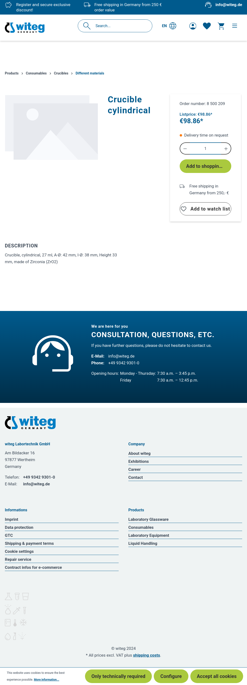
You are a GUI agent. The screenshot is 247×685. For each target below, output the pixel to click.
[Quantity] (205, 148)
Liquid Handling (142, 543)
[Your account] (193, 26)
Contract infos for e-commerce (33, 567)
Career (134, 469)
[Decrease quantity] (185, 148)
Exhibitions (138, 461)
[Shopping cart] (221, 26)
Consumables (141, 527)
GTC (9, 535)
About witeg (139, 453)
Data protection (19, 527)
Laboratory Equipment (148, 535)
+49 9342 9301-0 (123, 362)
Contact (135, 477)
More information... (46, 679)
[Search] (88, 26)
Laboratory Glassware (148, 519)
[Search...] (120, 26)
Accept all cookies (217, 676)
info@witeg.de (229, 4)
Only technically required (119, 676)
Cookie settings (19, 551)
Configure (171, 676)
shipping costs (146, 655)
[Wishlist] (207, 26)
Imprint (11, 519)
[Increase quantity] (226, 148)
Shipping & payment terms (29, 543)
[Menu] (234, 25)
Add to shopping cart (208, 166)
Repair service (18, 559)
